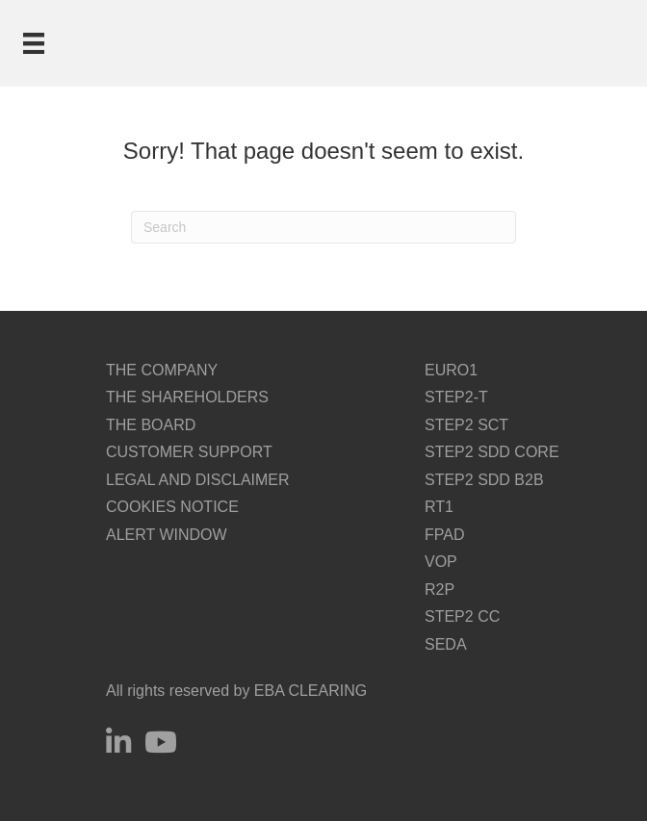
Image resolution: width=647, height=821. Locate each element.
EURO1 (451, 370)
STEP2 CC (462, 616)
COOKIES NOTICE (172, 507)
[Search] (323, 227)
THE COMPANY (162, 370)
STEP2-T (456, 397)
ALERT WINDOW (166, 534)
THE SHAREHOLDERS (187, 397)
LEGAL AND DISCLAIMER (198, 480)
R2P (439, 589)
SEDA (446, 644)
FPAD (444, 534)
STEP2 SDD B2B (484, 480)
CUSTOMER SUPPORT (189, 452)
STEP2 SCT (466, 425)
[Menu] (34, 43)
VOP (441, 561)
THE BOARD (150, 425)
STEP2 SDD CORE (492, 452)
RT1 (439, 507)
